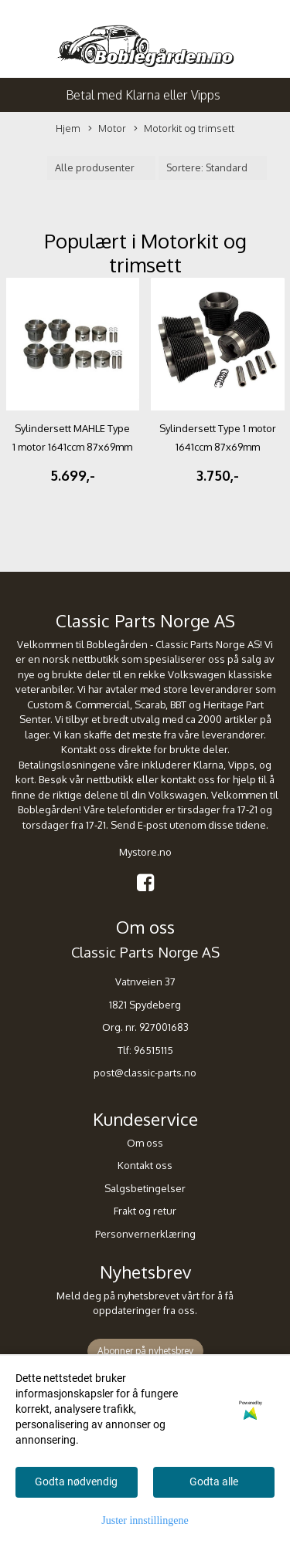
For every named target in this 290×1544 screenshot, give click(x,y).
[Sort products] (213, 168)
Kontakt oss (145, 1165)
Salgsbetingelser (145, 1188)
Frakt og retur (145, 1210)
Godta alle (213, 1481)
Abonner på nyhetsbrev (145, 1350)
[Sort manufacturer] (101, 168)
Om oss (145, 1143)
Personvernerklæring (145, 1234)
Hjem (68, 128)
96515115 (153, 1050)
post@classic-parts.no (145, 1072)
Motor (107, 129)
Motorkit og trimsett (184, 129)
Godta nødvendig (76, 1481)
